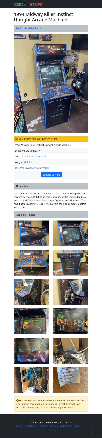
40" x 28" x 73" (39, 156)
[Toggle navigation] (84, 4)
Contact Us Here (50, 174)
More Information (39, 168)
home (19, 426)
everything (30, 426)
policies (53, 426)
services (42, 426)
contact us (51, 429)
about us (79, 426)
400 (26, 162)
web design (66, 426)
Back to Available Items (28, 28)
